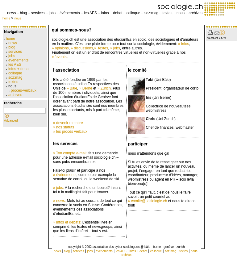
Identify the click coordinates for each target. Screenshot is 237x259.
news (11, 13)
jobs (52, 13)
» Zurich (103, 88)
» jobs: (58, 188)
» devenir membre (68, 123)
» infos (183, 44)
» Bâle (72, 88)
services (38, 13)
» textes (101, 48)
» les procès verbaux (70, 131)
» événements (64, 175)
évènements (70, 13)
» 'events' (59, 57)
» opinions (60, 48)
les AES (90, 13)
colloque (133, 13)
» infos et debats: (67, 222)
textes (168, 13)
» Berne (85, 88)
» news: (59, 200)
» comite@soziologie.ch (147, 201)
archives (195, 13)
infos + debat (111, 13)
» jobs (115, 48)
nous (181, 13)
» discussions (82, 48)
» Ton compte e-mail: (70, 153)
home (6, 18)
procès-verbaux (22, 90)
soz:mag (151, 13)
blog (23, 13)
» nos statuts (63, 127)
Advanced (11, 120)
